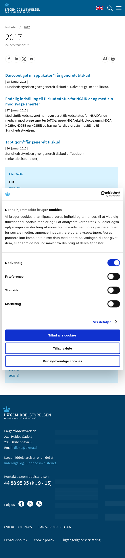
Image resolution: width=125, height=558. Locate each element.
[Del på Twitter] (23, 59)
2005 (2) (14, 376)
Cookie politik (44, 540)
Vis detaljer (102, 322)
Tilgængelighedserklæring (80, 540)
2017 (27, 27)
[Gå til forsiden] (22, 7)
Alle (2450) (16, 174)
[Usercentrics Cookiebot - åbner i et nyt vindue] (100, 194)
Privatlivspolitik (15, 540)
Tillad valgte (62, 348)
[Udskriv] (112, 59)
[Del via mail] (31, 59)
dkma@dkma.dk (26, 447)
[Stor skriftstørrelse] (105, 59)
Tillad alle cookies (62, 335)
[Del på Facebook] (8, 59)
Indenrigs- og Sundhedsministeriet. (30, 463)
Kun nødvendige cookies (62, 361)
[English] (99, 8)
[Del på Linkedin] (16, 59)
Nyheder (11, 27)
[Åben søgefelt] (110, 8)
